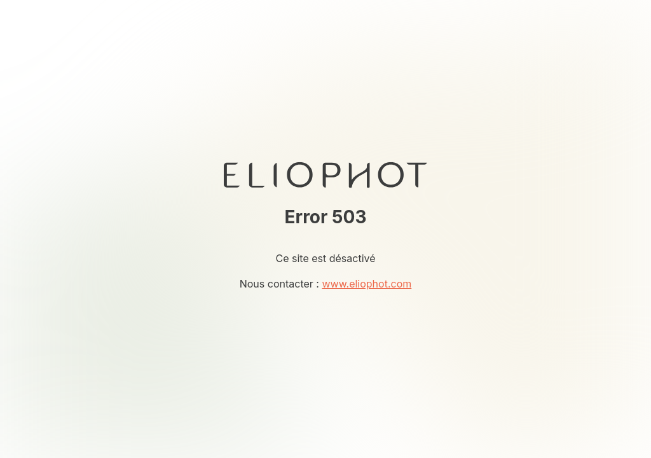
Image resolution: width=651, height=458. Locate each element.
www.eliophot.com (366, 283)
